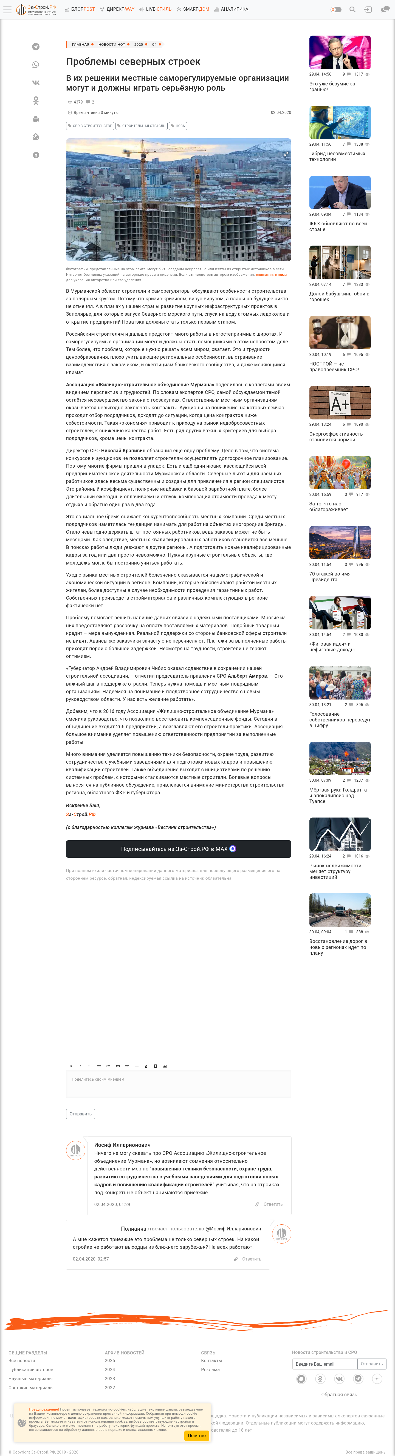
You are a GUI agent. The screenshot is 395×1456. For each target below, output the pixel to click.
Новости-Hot (113, 44)
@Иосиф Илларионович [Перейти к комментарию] (233, 1229)
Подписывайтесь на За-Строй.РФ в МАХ (178, 848)
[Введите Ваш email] (325, 1364)
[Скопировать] (236, 1259)
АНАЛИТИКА (230, 9)
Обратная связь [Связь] (339, 1395)
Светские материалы (31, 1388)
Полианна (133, 1229)
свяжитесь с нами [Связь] (271, 275)
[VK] (36, 83)
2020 (140, 44)
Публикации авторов (31, 1369)
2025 (110, 1360)
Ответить (273, 1204)
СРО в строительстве (89, 126)
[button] (7, 10)
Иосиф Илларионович (123, 1145)
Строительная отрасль (140, 126)
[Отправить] (36, 137)
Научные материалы (31, 1379)
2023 (110, 1379)
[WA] (36, 64)
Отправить (81, 1114)
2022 (110, 1388)
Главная (81, 44)
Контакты (211, 1360)
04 (157, 44)
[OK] (36, 101)
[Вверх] (36, 155)
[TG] (36, 46)
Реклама (210, 1369)
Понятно (197, 1435)
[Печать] (36, 119)
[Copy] (257, 1204)
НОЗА (177, 126)
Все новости (22, 1360)
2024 (110, 1369)
